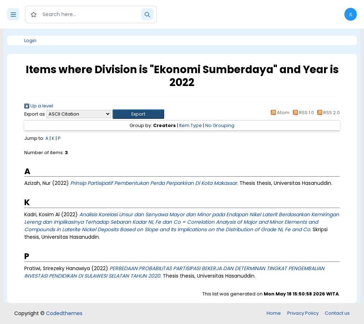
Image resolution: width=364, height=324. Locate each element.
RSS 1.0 (302, 113)
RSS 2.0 (327, 113)
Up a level (38, 106)
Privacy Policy (303, 313)
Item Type (190, 125)
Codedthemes (64, 313)
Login (30, 40)
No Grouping (219, 125)
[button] (350, 14)
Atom (279, 113)
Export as (34, 114)
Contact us (337, 313)
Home (274, 313)
